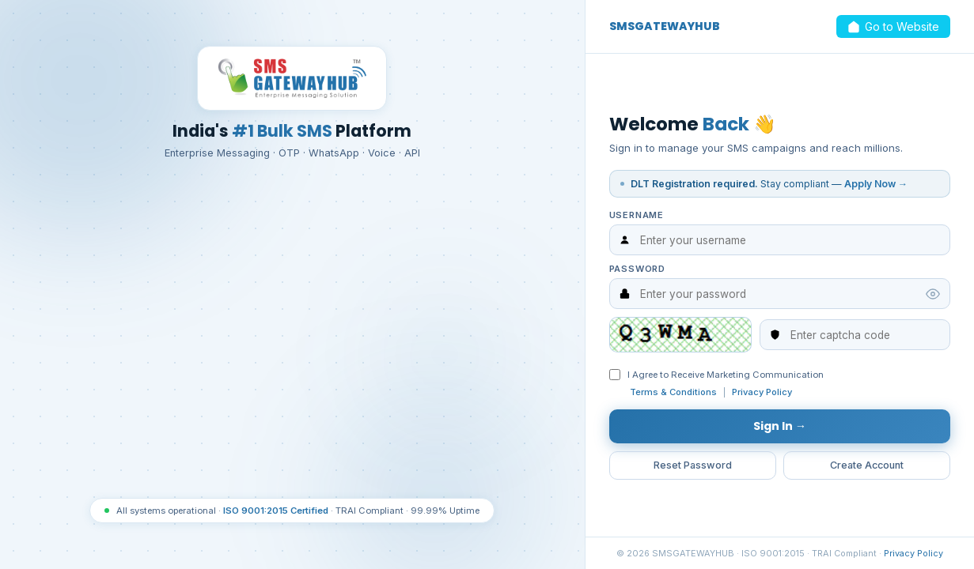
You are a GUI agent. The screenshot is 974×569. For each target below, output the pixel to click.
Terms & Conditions (673, 392)
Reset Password (692, 468)
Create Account (867, 468)
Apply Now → (876, 183)
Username (636, 214)
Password (637, 268)
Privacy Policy (762, 392)
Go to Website (892, 27)
